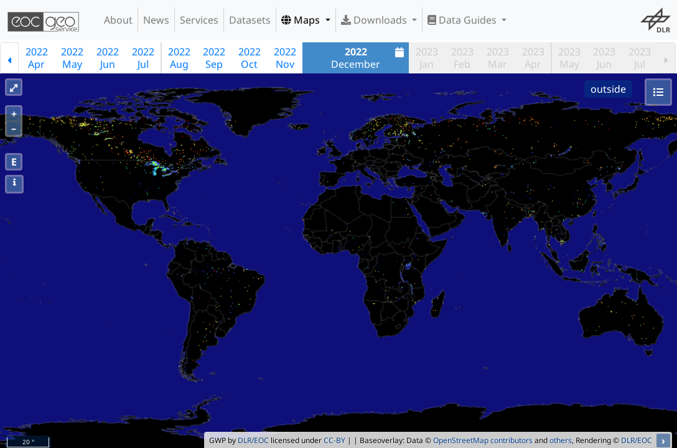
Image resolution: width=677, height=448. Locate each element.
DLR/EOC (253, 440)
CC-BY (334, 440)
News (156, 20)
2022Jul (143, 58)
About (118, 20)
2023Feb (462, 58)
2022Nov (285, 58)
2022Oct (249, 58)
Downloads (375, 20)
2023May (569, 58)
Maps (301, 20)
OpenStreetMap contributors (483, 440)
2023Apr (533, 58)
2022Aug (179, 58)
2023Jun (604, 58)
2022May (72, 58)
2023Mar (498, 58)
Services (199, 20)
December (369, 58)
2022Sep (214, 58)
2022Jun (107, 58)
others (560, 440)
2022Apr (37, 58)
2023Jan (427, 58)
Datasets (250, 20)
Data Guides (463, 20)
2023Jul (639, 58)
